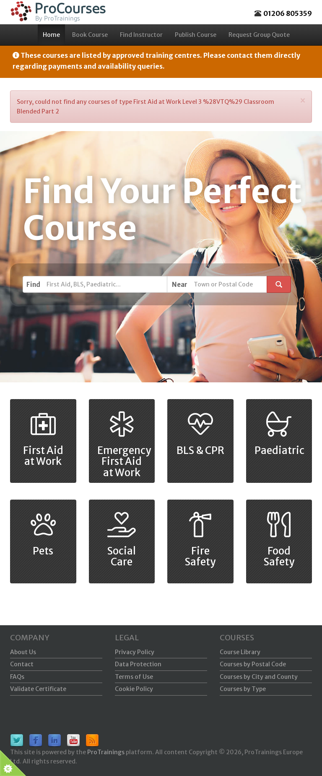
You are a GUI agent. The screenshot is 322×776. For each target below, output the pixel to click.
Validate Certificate (38, 689)
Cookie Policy (134, 689)
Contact (22, 664)
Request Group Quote (259, 35)
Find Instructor (141, 35)
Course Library (240, 652)
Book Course (90, 35)
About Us (23, 652)
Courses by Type (243, 689)
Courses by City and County (259, 677)
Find (33, 285)
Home (51, 35)
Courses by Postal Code (253, 664)
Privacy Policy (134, 652)
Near (179, 285)
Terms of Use (134, 677)
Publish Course (195, 35)
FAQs (17, 677)
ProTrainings (106, 752)
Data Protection (138, 664)
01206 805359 (287, 13)
